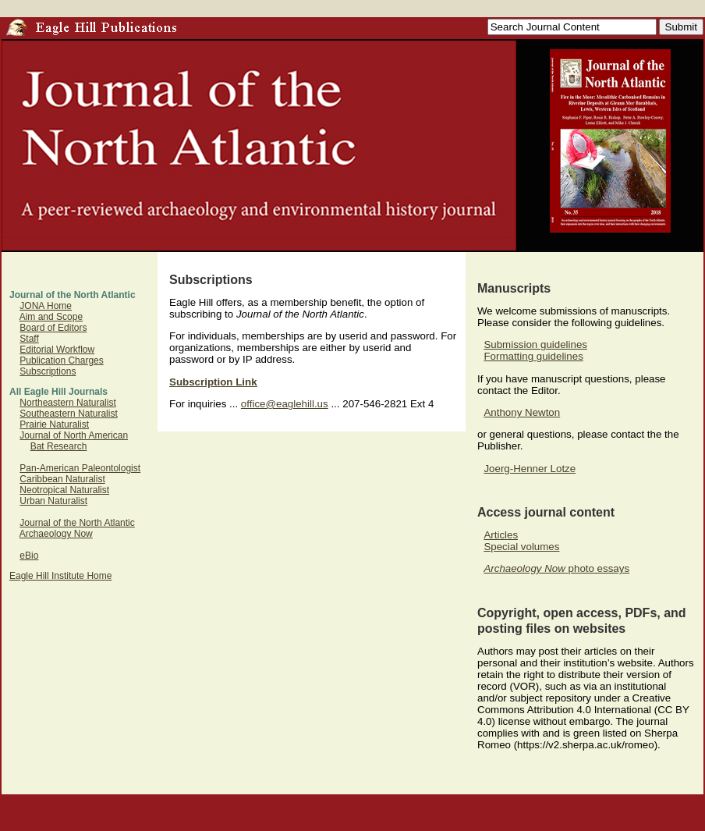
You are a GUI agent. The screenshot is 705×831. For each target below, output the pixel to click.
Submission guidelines (535, 344)
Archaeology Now (56, 533)
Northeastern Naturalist (67, 402)
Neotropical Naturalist (64, 490)
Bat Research (58, 446)
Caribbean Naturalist (62, 479)
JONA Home (45, 305)
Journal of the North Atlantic (76, 522)
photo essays (556, 568)
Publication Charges (61, 360)
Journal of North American (73, 435)
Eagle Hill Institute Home (60, 575)
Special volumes (521, 546)
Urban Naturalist (53, 500)
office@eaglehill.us (284, 404)
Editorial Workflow (56, 349)
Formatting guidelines (533, 356)
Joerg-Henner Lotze (530, 468)
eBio (28, 555)
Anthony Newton (522, 412)
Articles (501, 535)
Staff (28, 338)
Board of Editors (53, 327)
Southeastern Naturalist (68, 413)
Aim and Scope (51, 316)
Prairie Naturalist (54, 424)
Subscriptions (47, 371)
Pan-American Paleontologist (79, 468)
